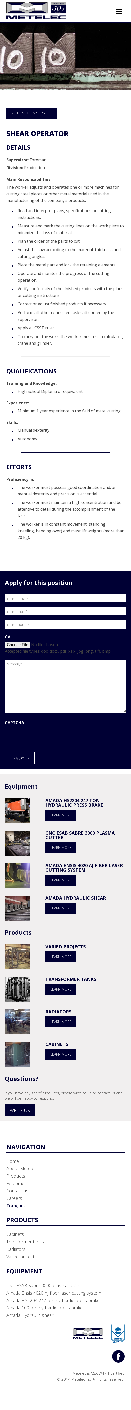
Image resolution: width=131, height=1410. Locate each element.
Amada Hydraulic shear (75, 898)
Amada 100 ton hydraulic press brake (44, 1308)
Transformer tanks (70, 979)
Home (12, 1161)
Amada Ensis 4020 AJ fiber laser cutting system (84, 867)
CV (7, 637)
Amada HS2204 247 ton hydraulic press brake (74, 802)
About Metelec (21, 1168)
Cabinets (56, 1044)
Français (15, 1206)
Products (15, 1176)
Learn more (60, 815)
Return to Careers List (31, 113)
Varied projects (65, 947)
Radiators (58, 1012)
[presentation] (43, 737)
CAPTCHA (14, 722)
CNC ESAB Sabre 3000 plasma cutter (80, 835)
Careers (14, 1198)
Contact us (17, 1191)
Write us (20, 1110)
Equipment (17, 1183)
